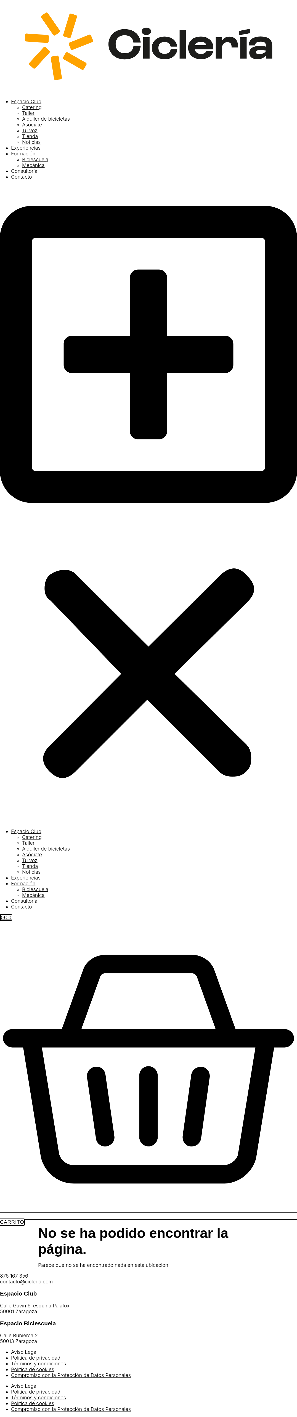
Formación (23, 154)
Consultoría (24, 171)
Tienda (30, 136)
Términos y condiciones (38, 1363)
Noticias (31, 142)
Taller (28, 113)
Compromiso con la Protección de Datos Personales (71, 1375)
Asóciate (32, 125)
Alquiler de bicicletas (46, 119)
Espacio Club (26, 101)
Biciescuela (35, 159)
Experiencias (26, 148)
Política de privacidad (35, 1358)
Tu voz (30, 130)
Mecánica (33, 165)
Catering (32, 107)
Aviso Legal (24, 1352)
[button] (148, 504)
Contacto (21, 177)
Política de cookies (32, 1369)
